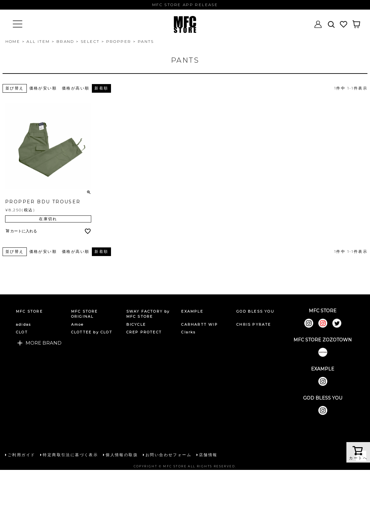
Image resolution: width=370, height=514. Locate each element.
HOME (12, 41)
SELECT (90, 41)
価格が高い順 (75, 88)
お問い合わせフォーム (168, 454)
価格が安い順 (43, 88)
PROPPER (118, 41)
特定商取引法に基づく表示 (70, 454)
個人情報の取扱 (122, 454)
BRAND (65, 41)
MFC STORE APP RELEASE (185, 4)
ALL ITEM (38, 41)
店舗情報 (208, 454)
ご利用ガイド (21, 454)
